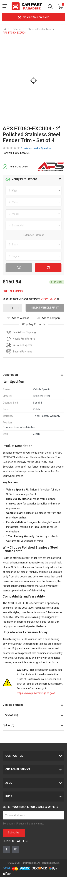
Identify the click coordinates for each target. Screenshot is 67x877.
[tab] (33, 179)
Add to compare (49, 318)
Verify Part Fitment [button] (21, 179)
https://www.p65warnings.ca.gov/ (36, 693)
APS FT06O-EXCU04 (14, 32)
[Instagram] (15, 849)
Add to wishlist (18, 318)
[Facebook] (6, 849)
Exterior (17, 29)
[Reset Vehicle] (48, 267)
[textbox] (14, 190)
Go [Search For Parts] (19, 268)
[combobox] (33, 190)
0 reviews (26, 148)
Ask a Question (42, 148)
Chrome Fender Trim (39, 29)
